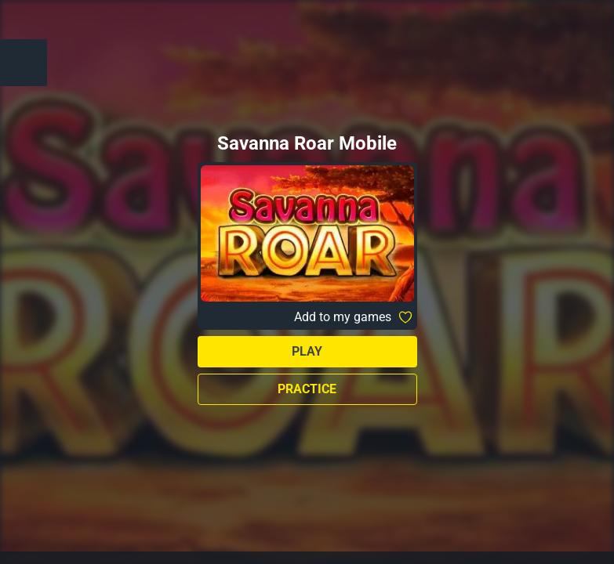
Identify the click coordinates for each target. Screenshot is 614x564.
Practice (307, 388)
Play (307, 351)
